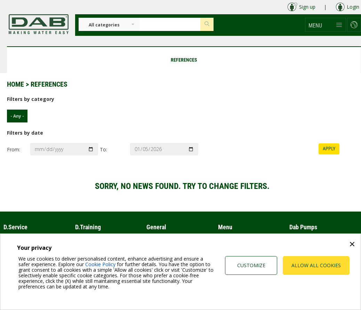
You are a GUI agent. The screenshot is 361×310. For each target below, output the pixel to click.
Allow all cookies (316, 265)
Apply (329, 148)
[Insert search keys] (169, 24)
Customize (251, 265)
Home (15, 84)
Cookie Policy (100, 264)
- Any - (15, 116)
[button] (325, 24)
